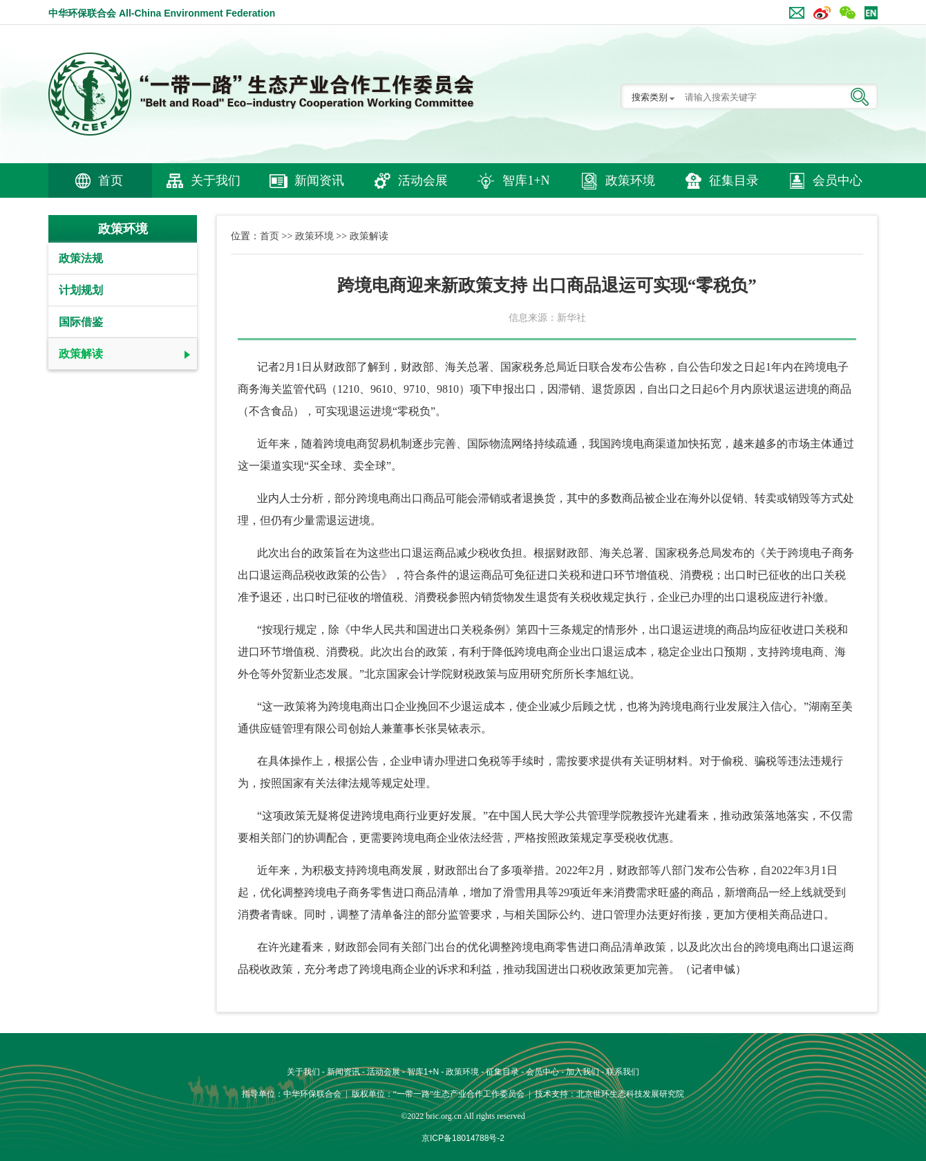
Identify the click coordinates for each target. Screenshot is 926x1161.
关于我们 (215, 180)
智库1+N (525, 180)
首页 (110, 180)
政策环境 (630, 180)
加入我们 (582, 1072)
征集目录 (734, 180)
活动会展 (423, 180)
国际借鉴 (81, 322)
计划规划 (81, 290)
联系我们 (622, 1072)
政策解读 (81, 354)
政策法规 (81, 258)
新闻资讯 (319, 180)
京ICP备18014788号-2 (463, 1138)
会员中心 (837, 180)
